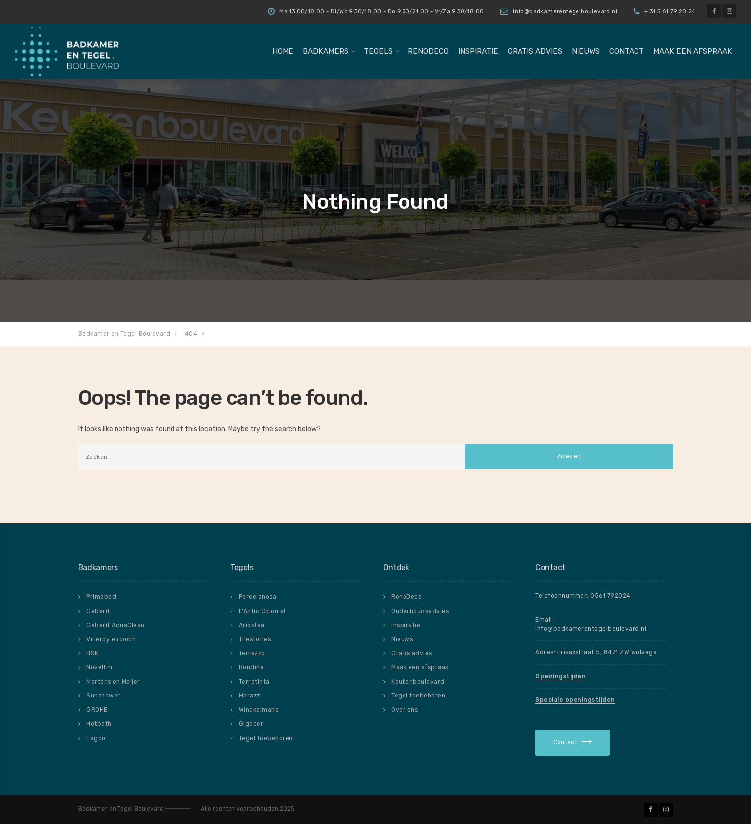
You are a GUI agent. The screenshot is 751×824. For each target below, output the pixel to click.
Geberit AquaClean (115, 625)
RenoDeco (428, 51)
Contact (626, 51)
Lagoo (96, 738)
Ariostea (252, 625)
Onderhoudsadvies (420, 611)
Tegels (378, 51)
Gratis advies (535, 51)
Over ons (404, 709)
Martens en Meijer (113, 681)
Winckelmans (259, 709)
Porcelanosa (258, 596)
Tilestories (255, 639)
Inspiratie (478, 51)
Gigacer (251, 723)
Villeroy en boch (111, 639)
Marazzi (250, 695)
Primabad (101, 596)
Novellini (99, 667)
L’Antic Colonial (262, 611)
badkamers (325, 51)
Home (282, 51)
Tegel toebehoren (266, 738)
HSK (92, 653)
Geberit (98, 611)
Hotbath (99, 723)
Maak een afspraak (692, 51)
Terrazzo (252, 653)
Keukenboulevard (418, 681)
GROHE (97, 709)
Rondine (251, 667)
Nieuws (586, 51)
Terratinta (254, 681)
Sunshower (103, 695)
